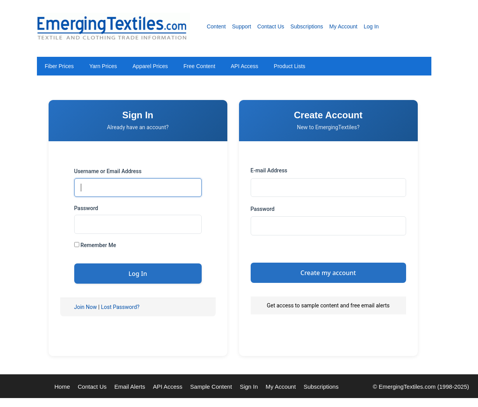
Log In (371, 26)
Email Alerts (129, 386)
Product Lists (289, 66)
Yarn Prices (103, 66)
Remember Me (95, 245)
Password (86, 208)
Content (216, 26)
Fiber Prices (59, 66)
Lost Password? (120, 307)
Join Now (85, 307)
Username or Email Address (108, 171)
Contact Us (270, 26)
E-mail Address (269, 170)
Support (241, 26)
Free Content (199, 66)
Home (62, 386)
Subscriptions (306, 26)
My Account (343, 26)
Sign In (249, 386)
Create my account (328, 272)
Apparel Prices (150, 66)
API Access (244, 66)
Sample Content (211, 386)
